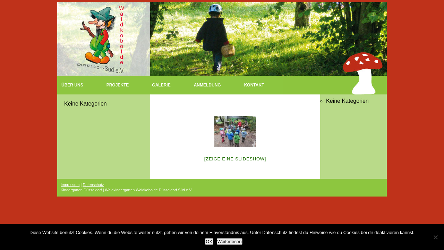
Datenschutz (93, 185)
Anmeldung (207, 85)
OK (209, 241)
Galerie (161, 85)
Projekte (117, 85)
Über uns (72, 85)
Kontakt (254, 85)
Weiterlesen (229, 241)
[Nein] (435, 237)
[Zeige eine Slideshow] (235, 158)
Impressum (70, 185)
